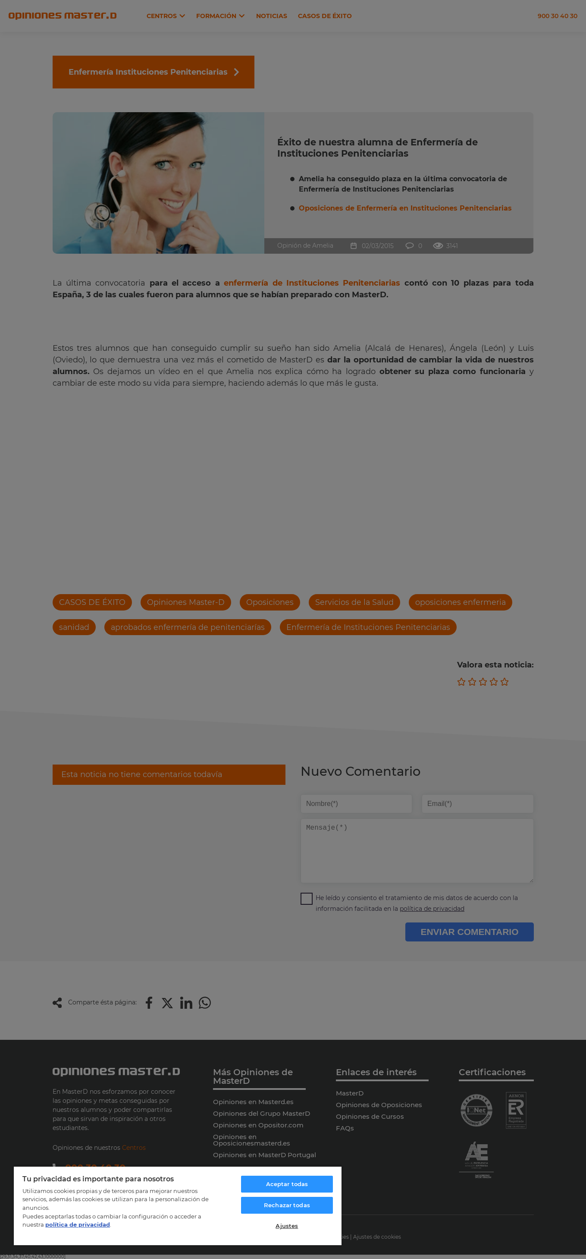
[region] (178, 1205)
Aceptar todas (287, 1183)
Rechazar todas (287, 1205)
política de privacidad (77, 1224)
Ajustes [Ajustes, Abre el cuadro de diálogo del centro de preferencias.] (287, 1225)
